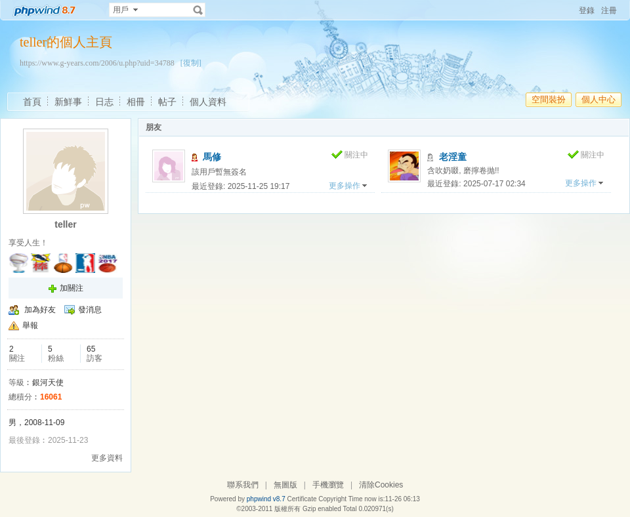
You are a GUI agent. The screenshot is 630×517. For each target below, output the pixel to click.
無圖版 (285, 484)
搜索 (198, 10)
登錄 (587, 10)
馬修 (212, 157)
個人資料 (208, 101)
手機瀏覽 (328, 484)
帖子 (167, 101)
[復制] (190, 63)
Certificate (301, 499)
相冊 (136, 101)
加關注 (71, 288)
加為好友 (40, 309)
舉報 (30, 325)
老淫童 (453, 157)
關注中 (356, 154)
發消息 (90, 309)
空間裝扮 (549, 99)
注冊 (609, 10)
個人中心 (598, 99)
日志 (104, 101)
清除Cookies (381, 484)
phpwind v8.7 (266, 499)
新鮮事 (68, 101)
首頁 (32, 101)
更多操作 (344, 185)
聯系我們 (243, 484)
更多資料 (107, 458)
